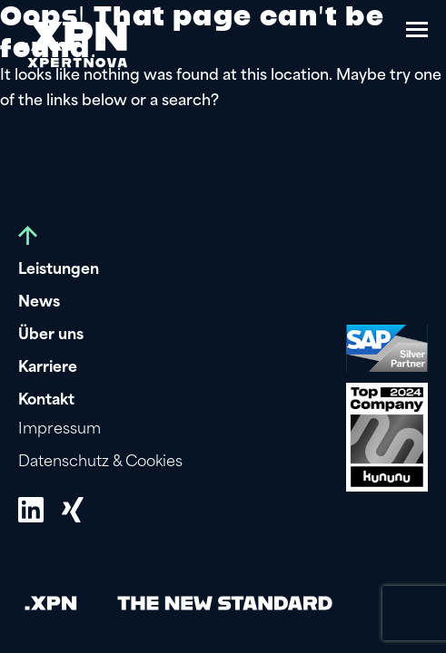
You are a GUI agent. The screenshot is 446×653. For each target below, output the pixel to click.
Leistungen (58, 270)
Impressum (59, 430)
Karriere (47, 368)
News (39, 303)
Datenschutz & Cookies (100, 462)
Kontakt (46, 401)
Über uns (51, 335)
